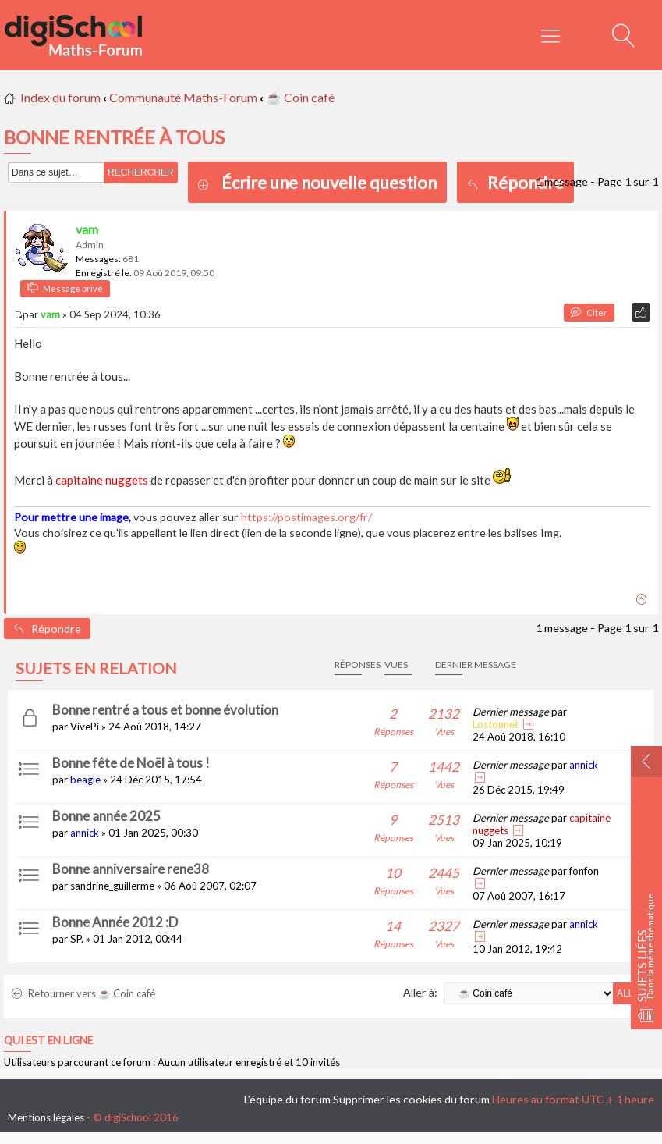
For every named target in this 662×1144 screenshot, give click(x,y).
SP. (76, 939)
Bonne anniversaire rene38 (130, 869)
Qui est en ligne (48, 1040)
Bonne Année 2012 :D (115, 922)
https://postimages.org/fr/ (306, 517)
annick (583, 765)
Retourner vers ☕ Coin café (83, 993)
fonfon (584, 871)
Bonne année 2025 (106, 816)
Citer (589, 312)
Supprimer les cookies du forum (411, 1099)
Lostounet (496, 724)
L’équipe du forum (287, 1099)
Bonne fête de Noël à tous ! (131, 763)
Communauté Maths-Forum (183, 97)
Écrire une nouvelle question (329, 182)
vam (87, 229)
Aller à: (420, 992)
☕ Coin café (300, 97)
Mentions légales (46, 1117)
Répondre (515, 182)
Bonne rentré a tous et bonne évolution (165, 710)
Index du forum (60, 97)
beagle (85, 779)
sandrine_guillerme (112, 885)
